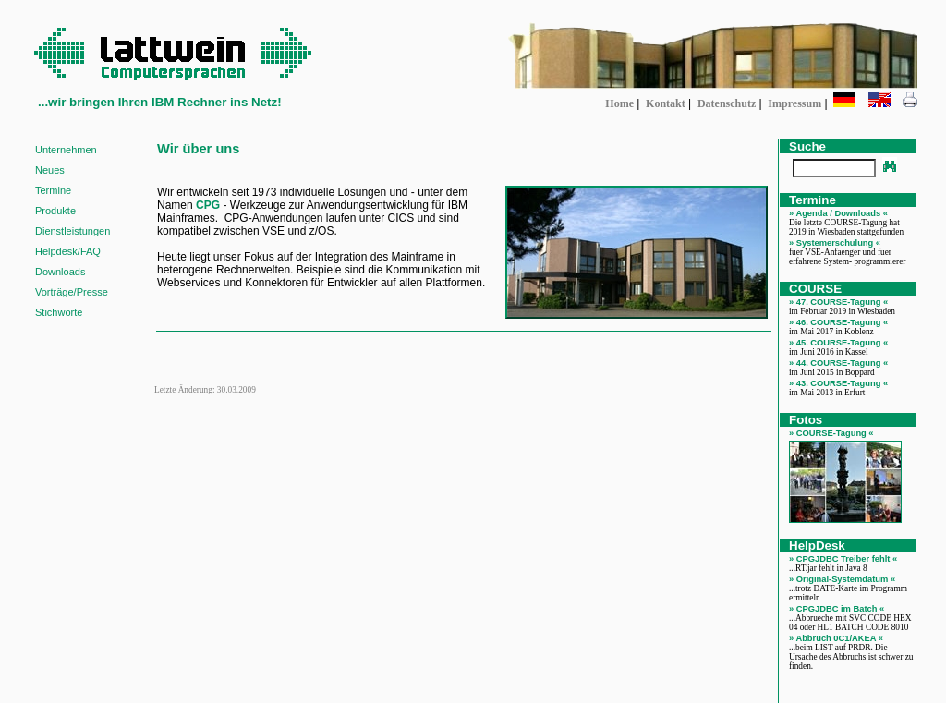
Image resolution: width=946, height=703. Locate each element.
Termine (53, 190)
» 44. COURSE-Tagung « (838, 363)
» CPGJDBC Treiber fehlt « (843, 559)
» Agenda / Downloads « (838, 213)
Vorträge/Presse (71, 291)
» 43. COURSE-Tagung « (838, 383)
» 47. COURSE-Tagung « (838, 302)
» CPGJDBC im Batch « (836, 608)
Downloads (60, 271)
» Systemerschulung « (834, 243)
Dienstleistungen (72, 230)
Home (619, 103)
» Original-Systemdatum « (842, 579)
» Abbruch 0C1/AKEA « (836, 638)
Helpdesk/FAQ (68, 251)
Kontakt (665, 103)
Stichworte (58, 312)
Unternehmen (66, 149)
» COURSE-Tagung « (831, 433)
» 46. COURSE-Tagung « (838, 322)
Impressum (794, 103)
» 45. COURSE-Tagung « (838, 342)
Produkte (55, 210)
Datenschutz (726, 103)
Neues (50, 170)
